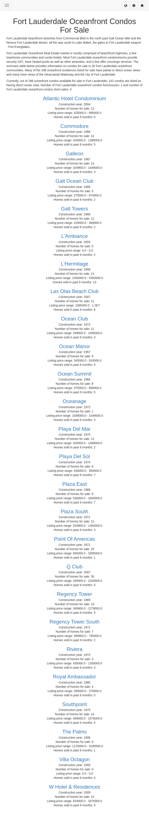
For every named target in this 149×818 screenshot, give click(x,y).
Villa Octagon (74, 759)
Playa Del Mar (74, 429)
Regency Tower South (74, 622)
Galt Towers (74, 209)
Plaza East (74, 484)
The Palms (74, 732)
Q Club (75, 566)
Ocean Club (74, 319)
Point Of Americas (74, 539)
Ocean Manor (74, 346)
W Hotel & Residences (74, 787)
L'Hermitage (74, 264)
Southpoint (74, 704)
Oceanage (74, 401)
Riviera (75, 649)
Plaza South (74, 511)
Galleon (74, 153)
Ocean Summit (75, 374)
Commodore (74, 126)
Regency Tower (74, 594)
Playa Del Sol (74, 456)
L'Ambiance (74, 236)
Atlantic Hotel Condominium (74, 98)
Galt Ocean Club (74, 181)
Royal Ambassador (74, 676)
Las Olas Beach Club (74, 291)
